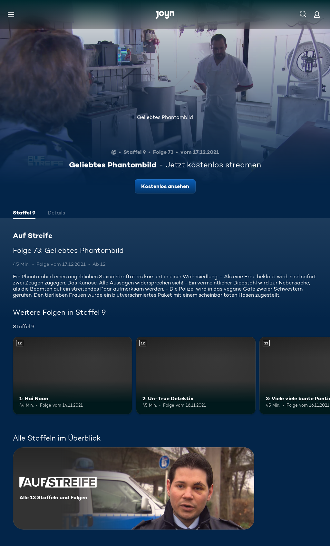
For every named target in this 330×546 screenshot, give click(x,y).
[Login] (316, 14)
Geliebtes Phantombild (165, 117)
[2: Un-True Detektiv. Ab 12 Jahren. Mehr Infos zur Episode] (195, 375)
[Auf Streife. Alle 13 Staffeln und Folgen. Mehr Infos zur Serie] (133, 488)
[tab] (24, 213)
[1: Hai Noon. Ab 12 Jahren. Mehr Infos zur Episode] (72, 375)
